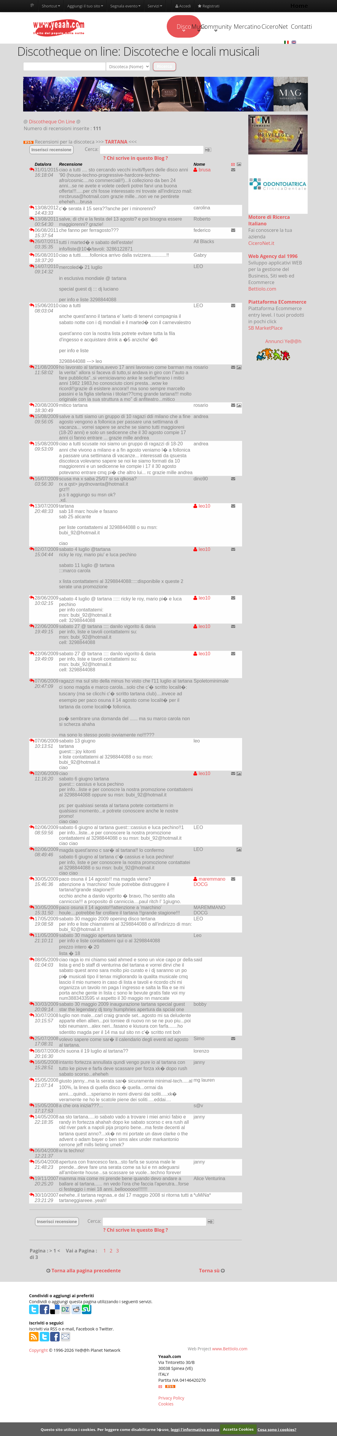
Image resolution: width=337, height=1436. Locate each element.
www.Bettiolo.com (229, 1372)
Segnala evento (125, 6)
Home (299, 6)
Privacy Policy (171, 1421)
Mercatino (211, 49)
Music (137, 50)
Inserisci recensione (51, 172)
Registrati (208, 6)
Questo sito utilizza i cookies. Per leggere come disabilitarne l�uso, (105, 1429)
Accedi (183, 6)
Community (174, 50)
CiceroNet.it (261, 266)
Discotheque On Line (52, 144)
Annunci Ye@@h (283, 364)
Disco (99, 50)
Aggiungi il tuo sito (85, 6)
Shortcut (51, 6)
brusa (201, 192)
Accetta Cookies (238, 1429)
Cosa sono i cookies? (276, 1429)
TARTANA (116, 165)
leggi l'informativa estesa (195, 1429)
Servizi (155, 6)
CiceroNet (249, 49)
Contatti (286, 49)
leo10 (201, 529)
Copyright (38, 1373)
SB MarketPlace (265, 351)
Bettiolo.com (262, 312)
